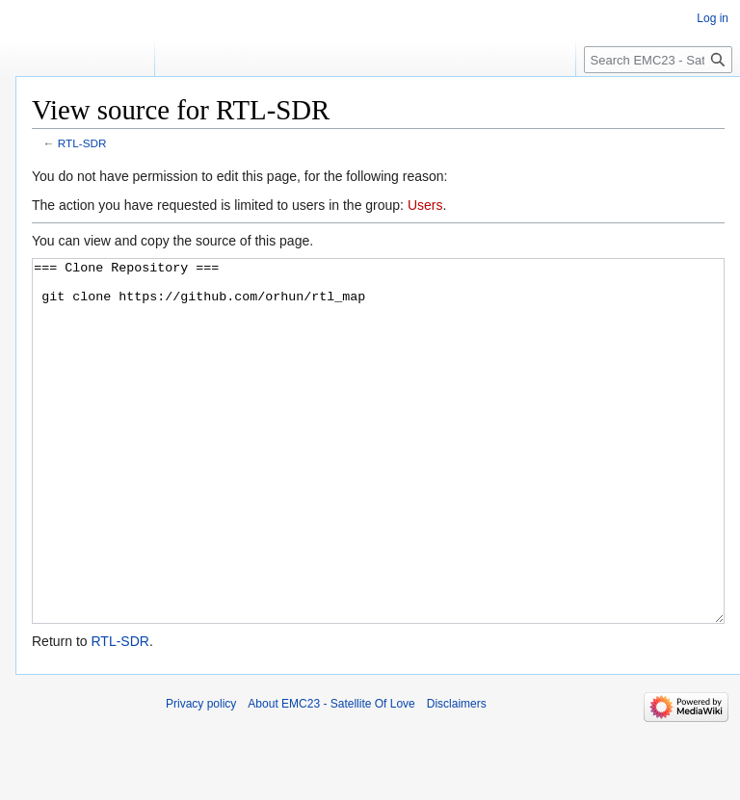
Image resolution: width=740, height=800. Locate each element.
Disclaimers (457, 776)
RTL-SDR (82, 143)
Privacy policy (201, 776)
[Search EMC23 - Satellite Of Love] (658, 59)
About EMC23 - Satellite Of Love (331, 776)
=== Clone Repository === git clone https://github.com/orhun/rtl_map (378, 477)
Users (425, 205)
